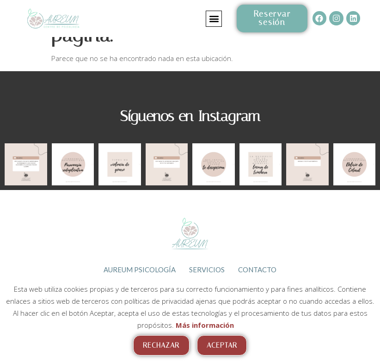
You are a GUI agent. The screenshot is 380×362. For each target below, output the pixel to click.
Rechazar (161, 345)
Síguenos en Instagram (190, 116)
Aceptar (222, 345)
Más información (205, 325)
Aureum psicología (139, 269)
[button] (214, 19)
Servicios (207, 269)
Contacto (258, 269)
